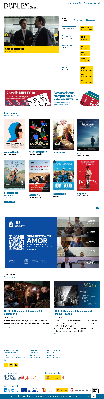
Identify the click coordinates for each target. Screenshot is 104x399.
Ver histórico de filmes (12, 116)
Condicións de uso (53, 350)
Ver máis (78, 20)
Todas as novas (9, 277)
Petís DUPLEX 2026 (9, 201)
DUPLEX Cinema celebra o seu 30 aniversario (23, 312)
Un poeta (65, 67)
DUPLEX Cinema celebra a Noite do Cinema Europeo (73, 312)
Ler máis (7, 328)
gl (95, 3)
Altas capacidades (69, 27)
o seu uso (85, 396)
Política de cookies (54, 357)
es (99, 3)
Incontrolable (67, 46)
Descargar (90, 20)
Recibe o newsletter (75, 3)
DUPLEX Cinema (21, 6)
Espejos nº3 (66, 36)
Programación (34, 353)
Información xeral (35, 355)
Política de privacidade (51, 354)
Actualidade (33, 350)
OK (94, 396)
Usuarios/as (88, 3)
